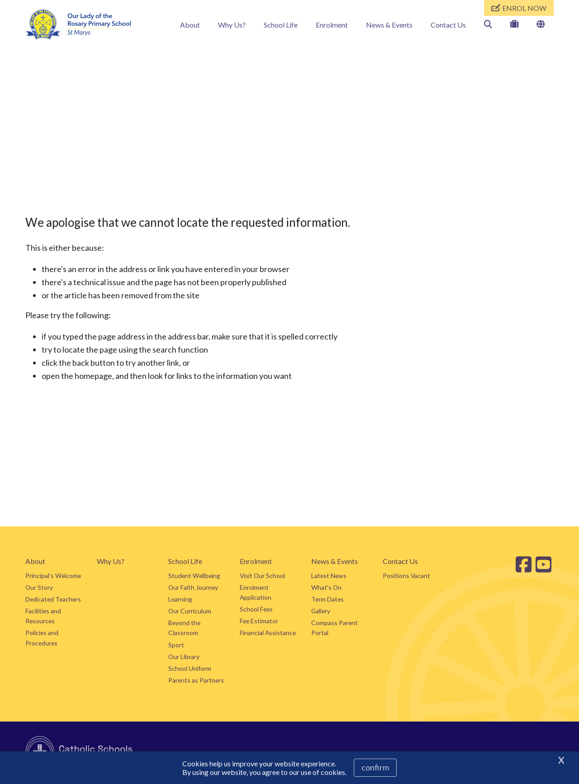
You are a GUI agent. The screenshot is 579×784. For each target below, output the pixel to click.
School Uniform (189, 668)
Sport (176, 645)
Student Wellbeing (194, 575)
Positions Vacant (406, 575)
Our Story (39, 587)
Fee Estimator (259, 621)
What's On (326, 587)
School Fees (256, 609)
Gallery (320, 611)
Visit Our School (262, 575)
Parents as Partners (196, 680)
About (190, 24)
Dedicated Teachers (53, 599)
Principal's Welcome (53, 575)
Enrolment (332, 24)
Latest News (328, 575)
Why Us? (232, 24)
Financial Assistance (268, 632)
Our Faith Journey (193, 587)
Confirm (375, 767)
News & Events (389, 24)
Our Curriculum (189, 611)
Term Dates (327, 599)
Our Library (183, 656)
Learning (180, 599)
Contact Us (448, 24)
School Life (281, 24)
